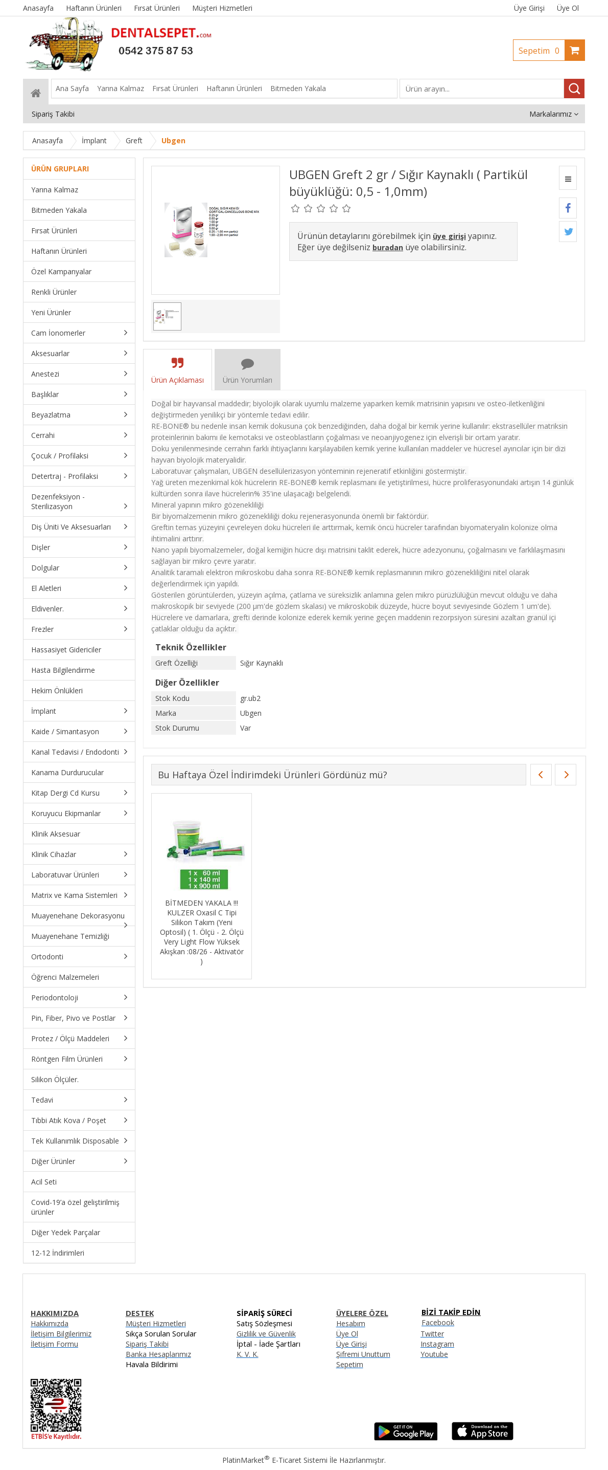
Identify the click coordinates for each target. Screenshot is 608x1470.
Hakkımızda (49, 1323)
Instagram (437, 1344)
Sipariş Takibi (147, 1344)
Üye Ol (568, 8)
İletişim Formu (54, 1344)
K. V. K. (248, 1354)
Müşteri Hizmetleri (156, 1323)
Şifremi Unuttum (363, 1354)
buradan (387, 247)
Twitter (432, 1334)
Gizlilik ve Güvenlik (266, 1334)
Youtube (434, 1354)
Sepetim (542, 50)
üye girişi (449, 236)
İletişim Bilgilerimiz (61, 1334)
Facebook (438, 1322)
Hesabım (350, 1323)
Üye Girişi (529, 8)
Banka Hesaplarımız (158, 1354)
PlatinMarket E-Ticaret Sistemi (275, 1460)
